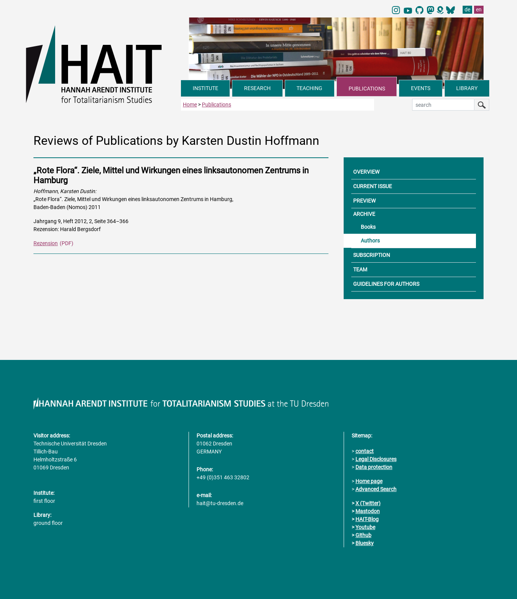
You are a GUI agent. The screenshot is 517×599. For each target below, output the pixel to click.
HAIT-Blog (367, 519)
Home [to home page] (190, 104)
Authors (370, 241)
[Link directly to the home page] (103, 64)
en (479, 9)
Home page (368, 481)
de (467, 9)
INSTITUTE (205, 88)
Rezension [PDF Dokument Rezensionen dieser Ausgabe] (45, 243)
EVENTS (420, 88)
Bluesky (364, 543)
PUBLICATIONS (367, 89)
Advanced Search (375, 489)
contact (364, 451)
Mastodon (367, 511)
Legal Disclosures (375, 459)
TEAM (360, 269)
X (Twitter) (368, 503)
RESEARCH (257, 88)
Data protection (373, 467)
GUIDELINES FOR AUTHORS (386, 284)
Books (368, 227)
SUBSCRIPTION (371, 255)
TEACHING (309, 88)
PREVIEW (364, 201)
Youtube (365, 527)
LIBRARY (466, 88)
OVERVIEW (366, 172)
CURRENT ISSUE (372, 186)
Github (363, 535)
